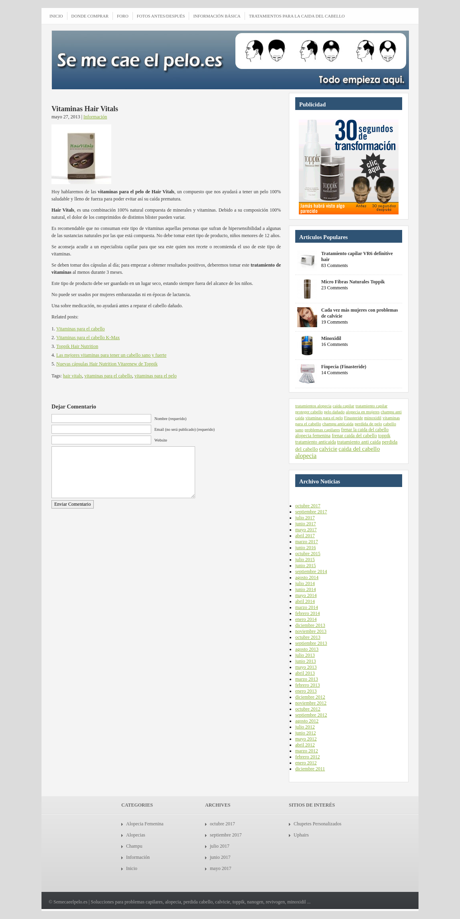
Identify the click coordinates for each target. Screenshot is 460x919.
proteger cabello (309, 412)
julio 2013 (305, 655)
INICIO (56, 16)
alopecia (305, 455)
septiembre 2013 (311, 643)
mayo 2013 (306, 667)
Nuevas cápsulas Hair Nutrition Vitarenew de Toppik (107, 364)
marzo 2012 (306, 751)
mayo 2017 (306, 529)
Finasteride (353, 418)
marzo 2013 (306, 679)
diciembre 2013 (310, 625)
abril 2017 (305, 535)
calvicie (328, 449)
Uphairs (301, 835)
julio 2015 (305, 559)
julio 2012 (305, 727)
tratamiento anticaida (315, 442)
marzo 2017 (306, 541)
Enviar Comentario (72, 504)
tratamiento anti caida (359, 442)
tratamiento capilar (371, 406)
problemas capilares (322, 429)
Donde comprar (90, 16)
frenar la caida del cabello (365, 429)
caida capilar (343, 406)
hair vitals (72, 376)
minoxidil (372, 417)
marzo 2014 (306, 607)
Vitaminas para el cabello (80, 329)
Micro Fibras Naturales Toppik (353, 282)
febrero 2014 (307, 613)
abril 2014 (305, 601)
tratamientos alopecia (313, 406)
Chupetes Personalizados (318, 824)
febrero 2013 (307, 685)
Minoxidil (331, 338)
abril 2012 (305, 745)
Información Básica (216, 16)
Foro (122, 16)
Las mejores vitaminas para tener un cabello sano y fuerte (111, 355)
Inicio (131, 868)
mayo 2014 (306, 595)
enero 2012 (306, 763)
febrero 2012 (307, 757)
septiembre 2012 (311, 715)
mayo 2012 (306, 739)
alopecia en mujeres (363, 412)
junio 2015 (305, 565)
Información (95, 117)
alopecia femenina (312, 435)
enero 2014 (306, 619)
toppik (384, 435)
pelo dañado (334, 412)
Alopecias (135, 835)
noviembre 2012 (310, 703)
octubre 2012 (307, 709)
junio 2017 (305, 523)
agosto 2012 (306, 721)
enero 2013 (306, 691)
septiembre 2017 (311, 511)
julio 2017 (305, 517)
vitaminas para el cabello (108, 376)
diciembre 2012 (310, 697)
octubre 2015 (307, 553)
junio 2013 (305, 661)
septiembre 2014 (311, 571)
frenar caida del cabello (354, 435)
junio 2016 (305, 547)
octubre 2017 (307, 506)
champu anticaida (337, 423)
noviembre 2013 (310, 631)
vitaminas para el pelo (155, 376)
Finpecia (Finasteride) (343, 366)
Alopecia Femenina (145, 824)
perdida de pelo (368, 423)
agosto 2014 (306, 577)
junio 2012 (305, 733)
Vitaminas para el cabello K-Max (88, 337)
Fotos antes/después (161, 16)
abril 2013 (305, 673)
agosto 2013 (306, 649)
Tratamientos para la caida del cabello (297, 16)
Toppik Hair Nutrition (77, 346)
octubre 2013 (307, 637)
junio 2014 (305, 589)
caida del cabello (359, 448)
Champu (134, 846)
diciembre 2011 (310, 769)
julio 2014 (305, 583)
